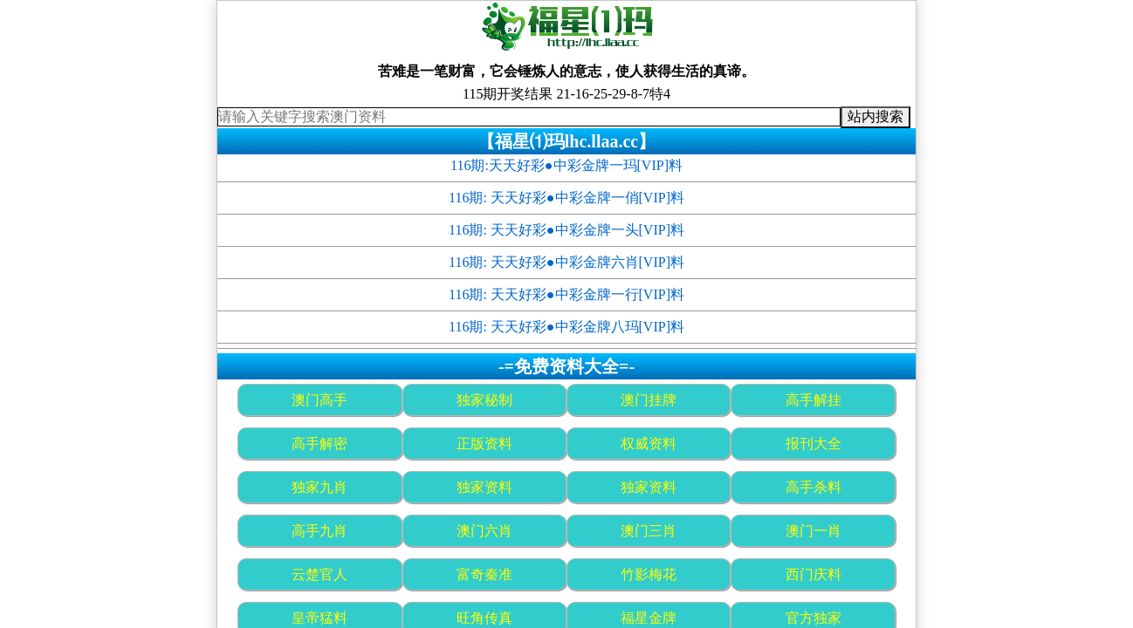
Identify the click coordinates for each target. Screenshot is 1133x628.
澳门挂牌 (648, 399)
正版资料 (484, 443)
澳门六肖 (484, 530)
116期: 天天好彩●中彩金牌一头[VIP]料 (566, 229)
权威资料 (648, 443)
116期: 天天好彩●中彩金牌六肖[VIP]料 (566, 262)
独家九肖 (319, 487)
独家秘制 (484, 399)
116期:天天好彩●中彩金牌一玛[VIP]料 (566, 165)
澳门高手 (319, 399)
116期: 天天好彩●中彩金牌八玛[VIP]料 (566, 326)
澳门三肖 (648, 530)
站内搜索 (875, 116)
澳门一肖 (813, 530)
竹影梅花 (648, 574)
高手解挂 (813, 399)
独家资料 (484, 487)
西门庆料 (813, 574)
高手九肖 (319, 530)
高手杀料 (813, 487)
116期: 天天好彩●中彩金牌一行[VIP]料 (566, 294)
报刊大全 (813, 443)
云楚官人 (319, 574)
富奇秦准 (484, 574)
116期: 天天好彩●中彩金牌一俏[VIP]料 (566, 197)
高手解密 (319, 443)
